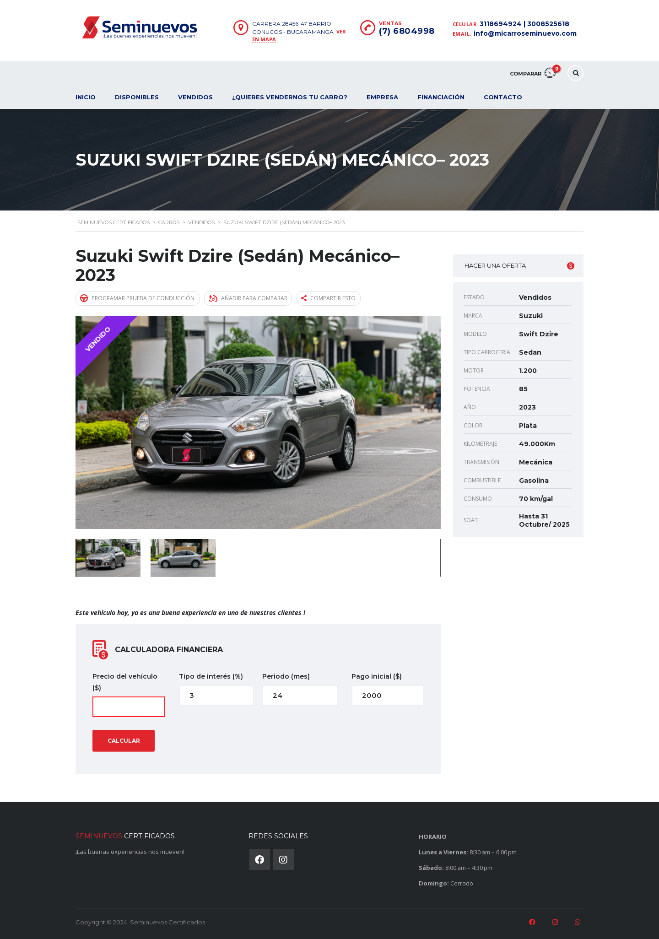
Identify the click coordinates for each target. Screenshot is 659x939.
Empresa (382, 97)
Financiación (441, 97)
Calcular (124, 740)
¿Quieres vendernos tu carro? (289, 97)
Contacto (503, 97)
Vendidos (195, 97)
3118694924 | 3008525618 (524, 24)
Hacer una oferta (519, 266)
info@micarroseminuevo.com (525, 33)
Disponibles (137, 97)
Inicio (86, 97)
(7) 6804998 (407, 31)
